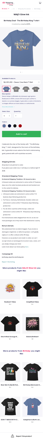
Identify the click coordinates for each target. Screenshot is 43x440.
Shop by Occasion (24, 9)
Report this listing (8, 262)
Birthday (37, 9)
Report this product (21, 436)
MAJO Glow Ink (29, 268)
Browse (4, 8)
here (26, 247)
